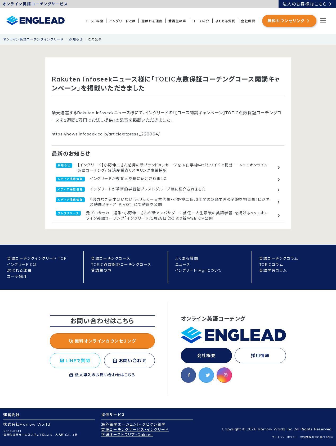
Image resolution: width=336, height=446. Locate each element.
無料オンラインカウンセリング (102, 341)
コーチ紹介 (201, 21)
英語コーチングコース (110, 258)
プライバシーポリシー (285, 437)
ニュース (182, 264)
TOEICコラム (271, 264)
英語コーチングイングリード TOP (37, 258)
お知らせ (76, 39)
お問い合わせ (129, 360)
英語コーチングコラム (278, 258)
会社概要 (248, 21)
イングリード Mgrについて (198, 270)
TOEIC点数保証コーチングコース (121, 264)
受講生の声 (177, 21)
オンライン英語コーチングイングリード (33, 39)
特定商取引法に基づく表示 (316, 437)
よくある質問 (225, 21)
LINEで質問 (75, 360)
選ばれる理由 (152, 21)
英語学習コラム (273, 270)
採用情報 (260, 355)
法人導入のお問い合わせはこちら (102, 374)
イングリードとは (122, 21)
